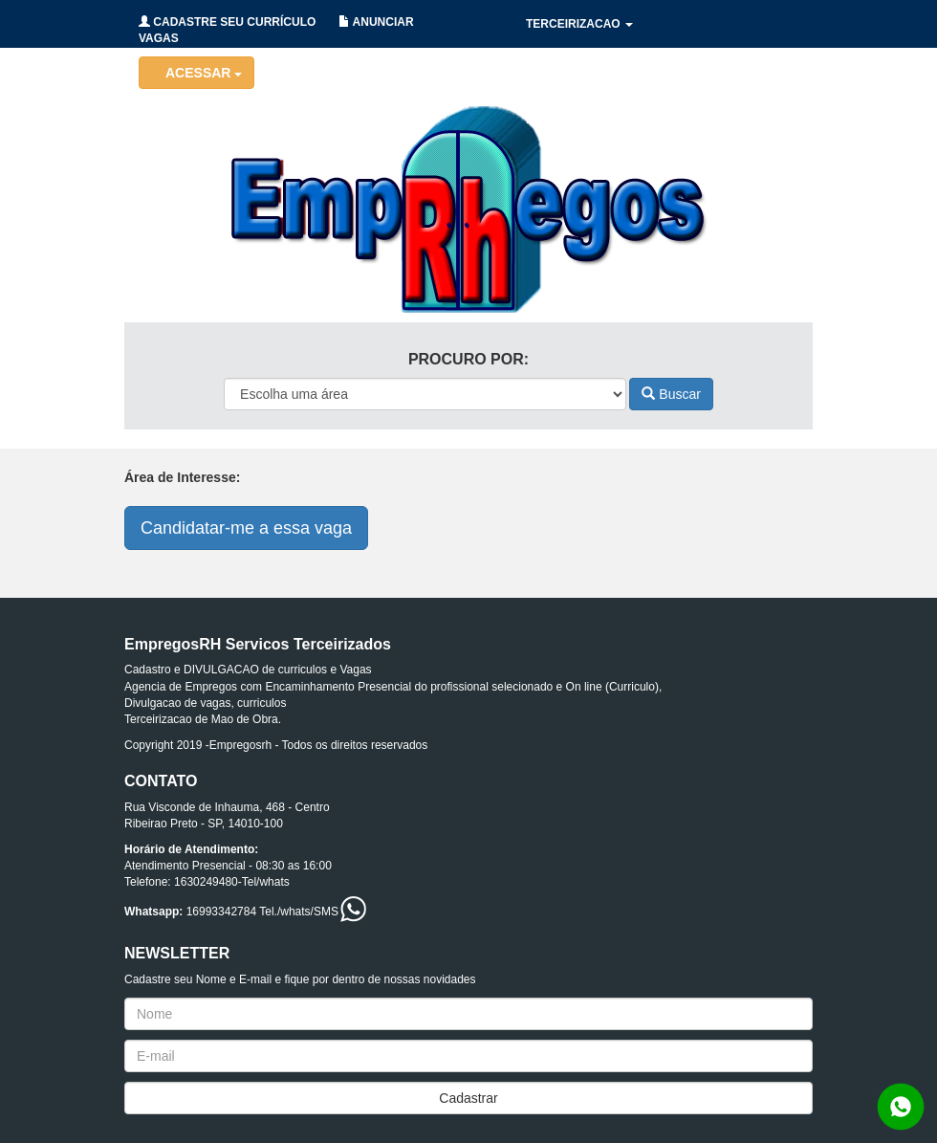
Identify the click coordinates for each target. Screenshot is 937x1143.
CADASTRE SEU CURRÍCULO (227, 22)
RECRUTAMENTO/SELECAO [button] (610, 119)
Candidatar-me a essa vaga (246, 528)
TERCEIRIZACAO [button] (579, 24)
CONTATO (750, 119)
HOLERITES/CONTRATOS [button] (602, 71)
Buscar (671, 394)
